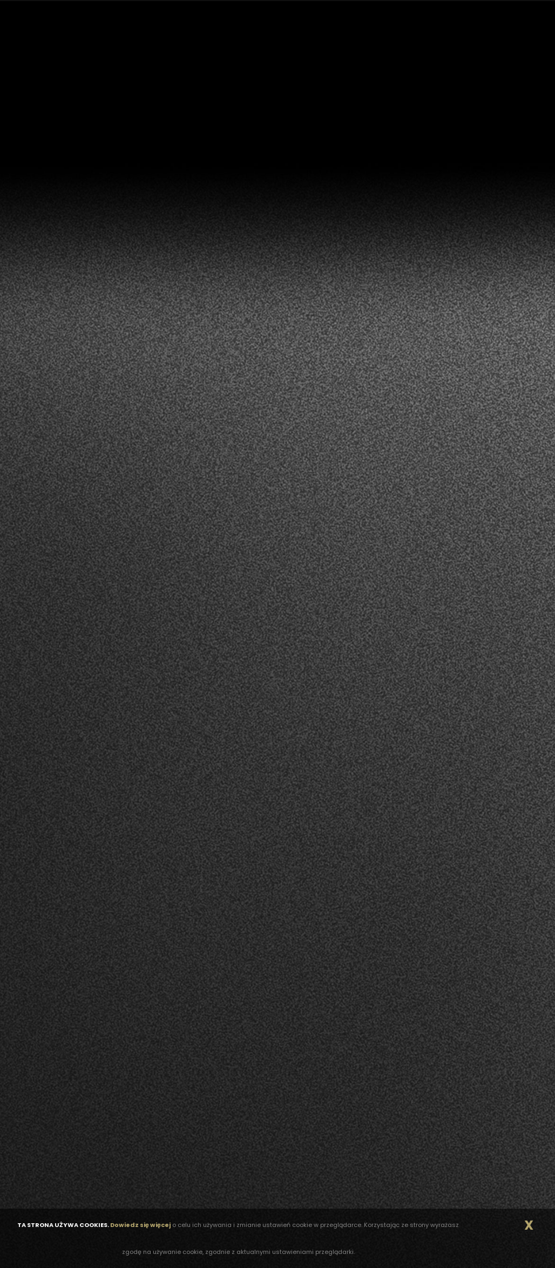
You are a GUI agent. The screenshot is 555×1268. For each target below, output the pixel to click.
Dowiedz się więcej (140, 1225)
